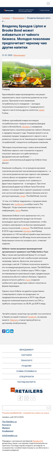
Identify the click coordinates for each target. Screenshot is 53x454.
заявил (6, 160)
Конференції (7, 431)
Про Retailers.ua (9, 421)
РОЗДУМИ (26, 366)
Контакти (6, 425)
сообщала (19, 204)
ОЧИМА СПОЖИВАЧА (26, 371)
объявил (26, 127)
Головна (6, 18)
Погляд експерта (26, 382)
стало (28, 280)
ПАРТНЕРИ (26, 355)
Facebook (32, 317)
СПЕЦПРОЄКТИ (26, 376)
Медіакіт (6, 428)
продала (27, 231)
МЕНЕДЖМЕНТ (27, 350)
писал (18, 210)
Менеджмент (19, 18)
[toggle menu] (48, 3)
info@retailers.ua (9, 435)
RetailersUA (38, 441)
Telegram (14, 320)
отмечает (25, 228)
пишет (42, 110)
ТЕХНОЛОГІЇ (26, 360)
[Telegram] (33, 398)
